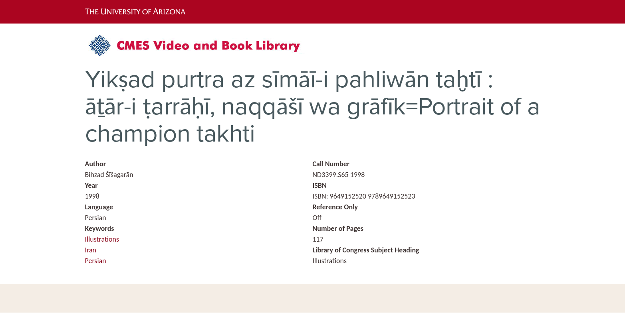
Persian (95, 260)
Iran (91, 250)
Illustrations (102, 239)
